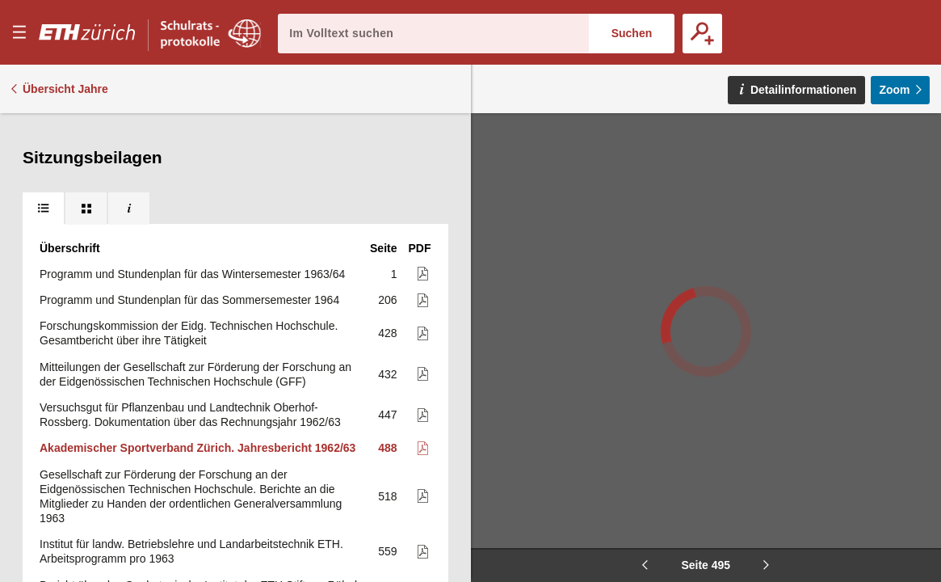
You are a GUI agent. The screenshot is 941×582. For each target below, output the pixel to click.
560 (387, 346)
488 (387, 201)
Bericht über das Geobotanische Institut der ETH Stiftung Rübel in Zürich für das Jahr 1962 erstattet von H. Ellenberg (198, 346)
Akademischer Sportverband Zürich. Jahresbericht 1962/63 (197, 201)
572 (387, 386)
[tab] (43, 129)
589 (387, 482)
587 (387, 434)
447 (387, 168)
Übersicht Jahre (65, 88)
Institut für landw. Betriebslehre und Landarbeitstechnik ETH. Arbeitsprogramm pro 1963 (191, 304)
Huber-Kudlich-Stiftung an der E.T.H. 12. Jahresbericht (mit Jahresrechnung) (187, 386)
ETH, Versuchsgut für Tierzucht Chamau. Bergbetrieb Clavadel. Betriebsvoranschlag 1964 (198, 482)
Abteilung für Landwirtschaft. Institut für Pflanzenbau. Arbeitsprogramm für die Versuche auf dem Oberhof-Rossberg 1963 (195, 434)
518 (387, 249)
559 (387, 304)
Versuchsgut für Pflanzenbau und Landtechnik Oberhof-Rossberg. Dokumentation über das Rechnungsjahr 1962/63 (190, 168)
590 (387, 538)
